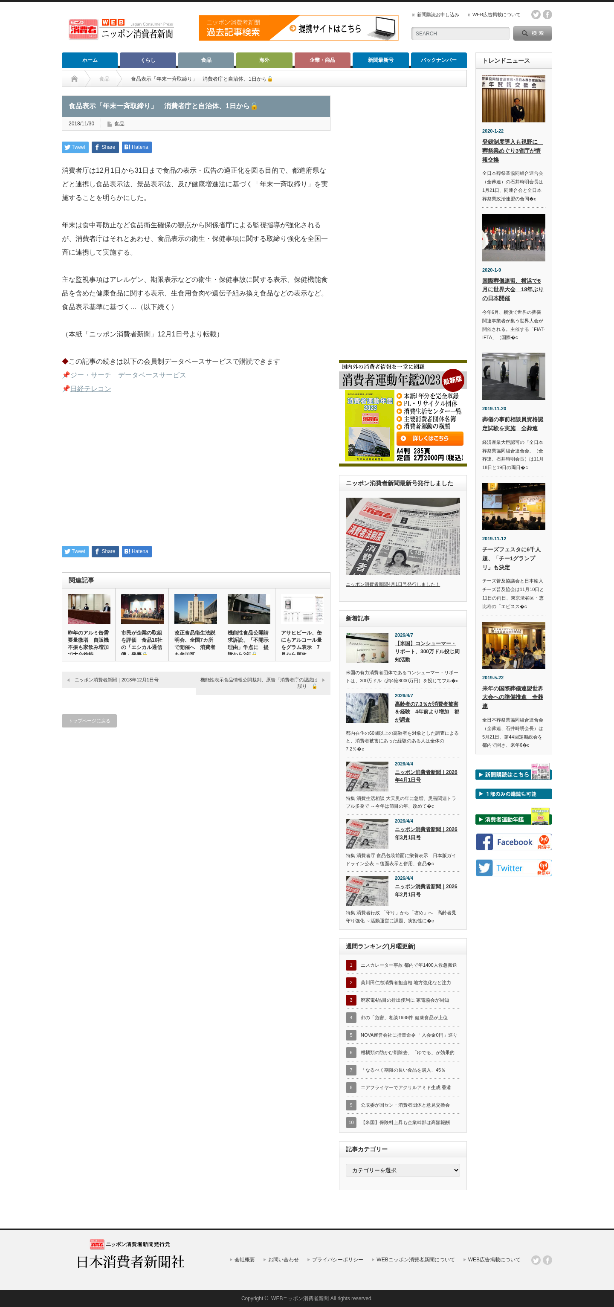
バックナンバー (439, 60)
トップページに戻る (89, 720)
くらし (148, 60)
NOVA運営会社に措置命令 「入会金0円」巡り (409, 1034)
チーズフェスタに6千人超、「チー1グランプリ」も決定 (511, 558)
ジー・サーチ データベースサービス (128, 375)
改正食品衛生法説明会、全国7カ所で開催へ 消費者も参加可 (194, 644)
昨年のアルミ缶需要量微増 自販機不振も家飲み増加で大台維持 (88, 644)
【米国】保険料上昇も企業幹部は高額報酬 (405, 1122)
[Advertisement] (196, 475)
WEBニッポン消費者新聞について (416, 1260)
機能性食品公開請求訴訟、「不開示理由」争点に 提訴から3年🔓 (248, 644)
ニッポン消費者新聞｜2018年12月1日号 (117, 679)
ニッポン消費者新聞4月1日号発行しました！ (393, 584)
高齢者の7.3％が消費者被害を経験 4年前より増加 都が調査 (427, 712)
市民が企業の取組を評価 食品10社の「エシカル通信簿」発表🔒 (141, 644)
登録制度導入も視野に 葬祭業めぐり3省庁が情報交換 (512, 151)
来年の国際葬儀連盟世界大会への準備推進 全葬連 (512, 697)
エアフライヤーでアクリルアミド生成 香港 (406, 1087)
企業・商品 (322, 60)
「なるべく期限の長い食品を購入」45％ (403, 1069)
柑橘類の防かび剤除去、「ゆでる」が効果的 (408, 1052)
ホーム (90, 60)
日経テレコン (90, 388)
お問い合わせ (283, 1260)
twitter (536, 14)
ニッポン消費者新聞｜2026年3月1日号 (426, 833)
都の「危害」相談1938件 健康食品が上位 (404, 1017)
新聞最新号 (381, 60)
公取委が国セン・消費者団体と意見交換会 (405, 1104)
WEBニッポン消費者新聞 (300, 1298)
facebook (547, 14)
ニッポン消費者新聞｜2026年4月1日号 (426, 776)
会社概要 (245, 1260)
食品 (206, 60)
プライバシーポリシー (337, 1260)
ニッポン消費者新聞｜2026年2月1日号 (426, 891)
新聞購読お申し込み (438, 14)
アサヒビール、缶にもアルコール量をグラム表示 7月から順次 (301, 644)
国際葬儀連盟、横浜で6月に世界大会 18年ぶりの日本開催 (513, 290)
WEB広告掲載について (496, 14)
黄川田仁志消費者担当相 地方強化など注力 (406, 982)
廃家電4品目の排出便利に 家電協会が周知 (405, 1000)
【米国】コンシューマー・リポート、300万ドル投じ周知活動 (427, 651)
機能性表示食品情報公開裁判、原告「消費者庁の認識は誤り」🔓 (259, 683)
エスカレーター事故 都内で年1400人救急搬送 (409, 965)
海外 (264, 60)
